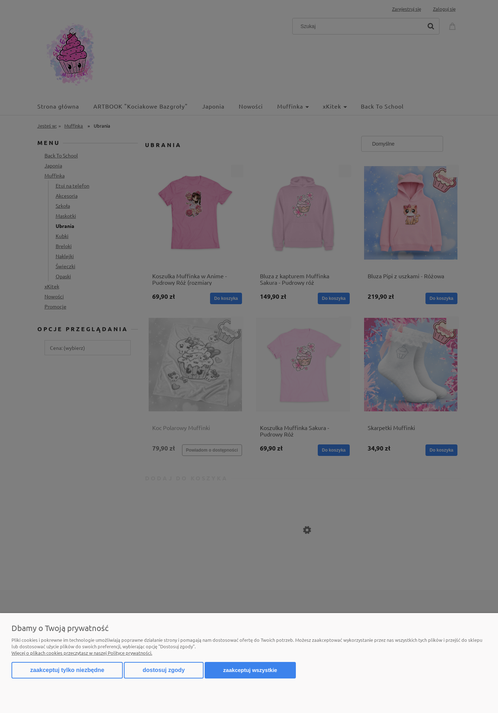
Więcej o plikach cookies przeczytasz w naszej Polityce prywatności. (81, 653)
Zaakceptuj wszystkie (250, 670)
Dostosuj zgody (164, 670)
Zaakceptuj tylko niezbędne (67, 670)
